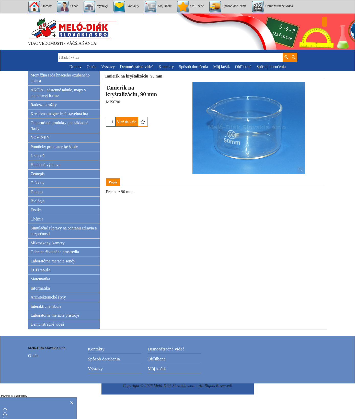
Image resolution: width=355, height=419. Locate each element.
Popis (113, 182)
